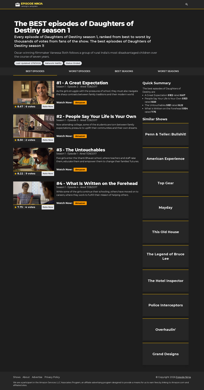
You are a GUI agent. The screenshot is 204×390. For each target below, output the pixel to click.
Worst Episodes (79, 71)
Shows (16, 377)
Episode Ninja (183, 377)
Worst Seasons (168, 71)
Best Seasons (124, 71)
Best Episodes (35, 71)
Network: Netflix (53, 63)
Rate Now (48, 106)
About (26, 377)
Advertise (37, 377)
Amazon (80, 102)
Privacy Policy (52, 377)
